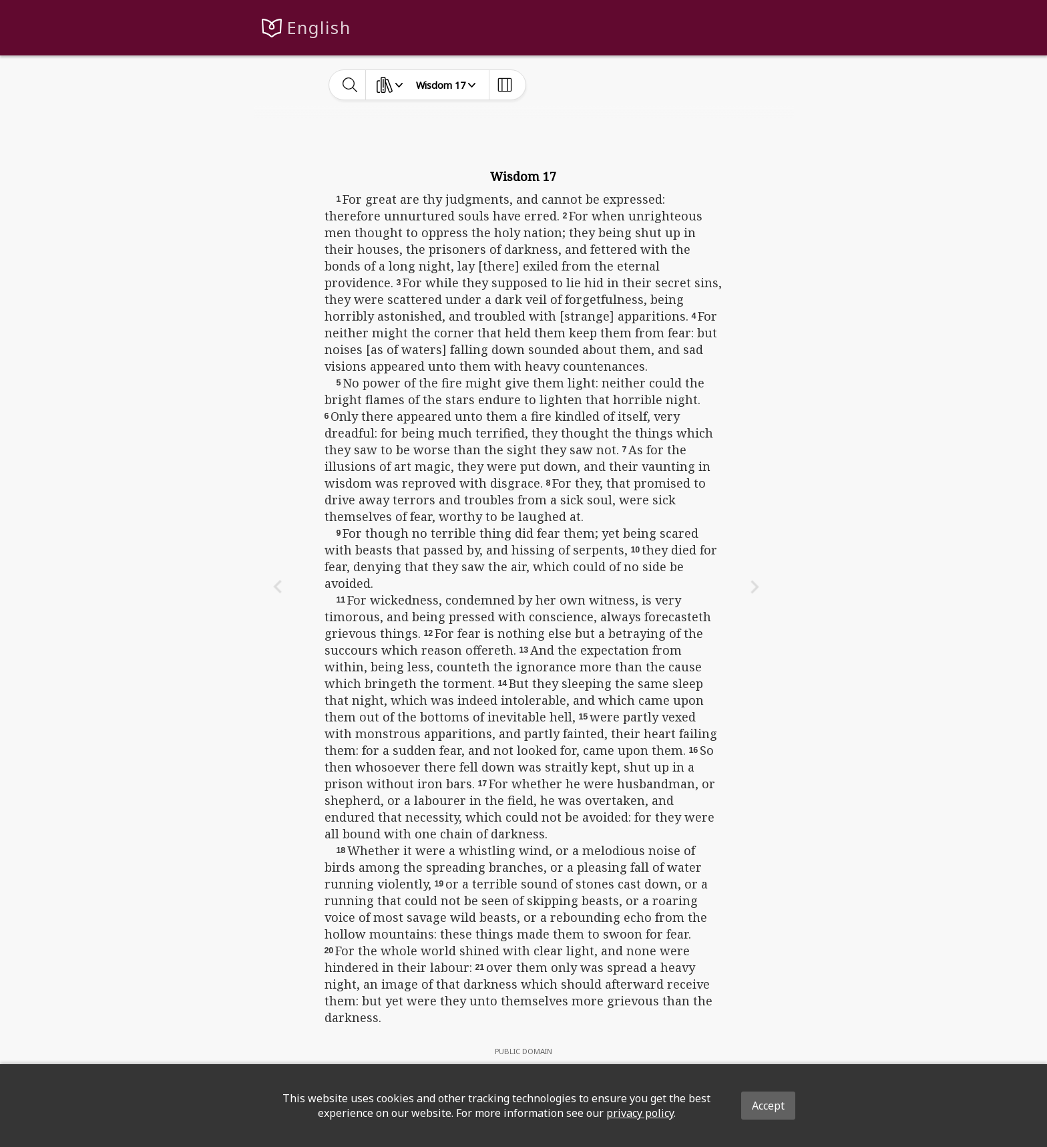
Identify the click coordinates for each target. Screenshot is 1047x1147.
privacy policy (640, 1113)
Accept (768, 1105)
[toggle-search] (350, 85)
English (319, 27)
